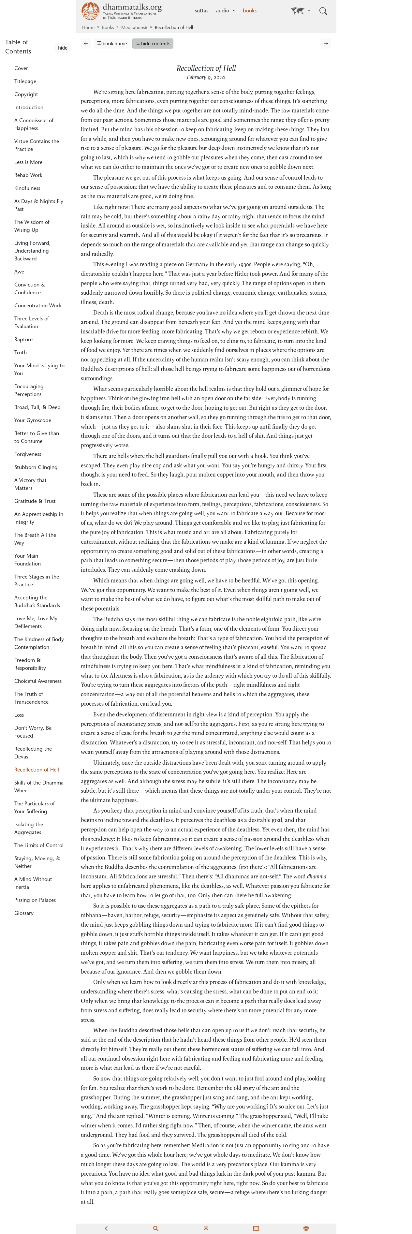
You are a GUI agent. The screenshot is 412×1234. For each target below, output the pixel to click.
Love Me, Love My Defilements (35, 622)
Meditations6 (134, 28)
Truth (20, 353)
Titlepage (25, 81)
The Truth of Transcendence (31, 698)
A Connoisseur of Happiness (33, 124)
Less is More (28, 162)
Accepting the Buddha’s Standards (37, 602)
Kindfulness (27, 188)
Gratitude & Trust (35, 501)
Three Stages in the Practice (36, 581)
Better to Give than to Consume (36, 437)
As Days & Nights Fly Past (38, 205)
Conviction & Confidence (29, 289)
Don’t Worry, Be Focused (33, 732)
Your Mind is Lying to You (39, 369)
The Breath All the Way (35, 539)
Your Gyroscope (32, 420)
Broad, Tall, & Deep (37, 407)
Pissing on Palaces (35, 900)
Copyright (26, 94)
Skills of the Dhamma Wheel (39, 787)
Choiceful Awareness (38, 681)
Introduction (28, 107)
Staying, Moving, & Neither (37, 862)
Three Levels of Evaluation (31, 323)
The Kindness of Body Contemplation (39, 643)
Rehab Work (28, 175)
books (250, 11)
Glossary (24, 913)
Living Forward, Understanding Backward (32, 251)
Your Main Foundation (27, 560)
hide (62, 48)
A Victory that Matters (30, 484)
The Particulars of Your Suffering (34, 808)
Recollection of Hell (36, 770)
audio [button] (223, 11)
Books (108, 28)
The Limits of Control (39, 845)
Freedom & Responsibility (30, 664)
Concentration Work (37, 306)
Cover (21, 68)
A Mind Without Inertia (33, 883)
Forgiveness (27, 454)
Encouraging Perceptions (29, 390)
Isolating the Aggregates (28, 828)
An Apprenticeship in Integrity (38, 518)
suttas (201, 11)
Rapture (23, 340)
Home (88, 28)
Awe (19, 272)
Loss (19, 715)
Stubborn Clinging (36, 467)
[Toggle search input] (323, 11)
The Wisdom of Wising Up (32, 226)
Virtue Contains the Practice (36, 145)
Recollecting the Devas (33, 753)
